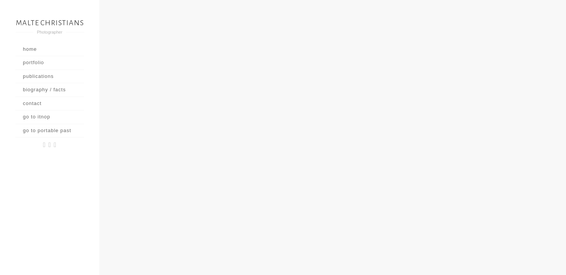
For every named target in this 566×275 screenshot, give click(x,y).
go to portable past (47, 130)
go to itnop (36, 117)
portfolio (33, 62)
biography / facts (44, 89)
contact (32, 103)
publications (38, 76)
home (30, 49)
